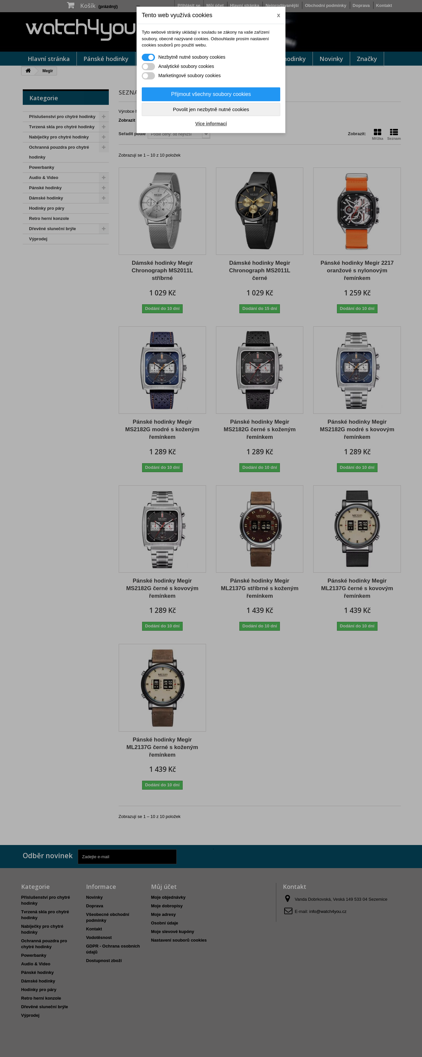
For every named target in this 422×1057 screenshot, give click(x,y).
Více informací (211, 123)
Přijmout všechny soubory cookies (211, 94)
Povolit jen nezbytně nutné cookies (211, 109)
